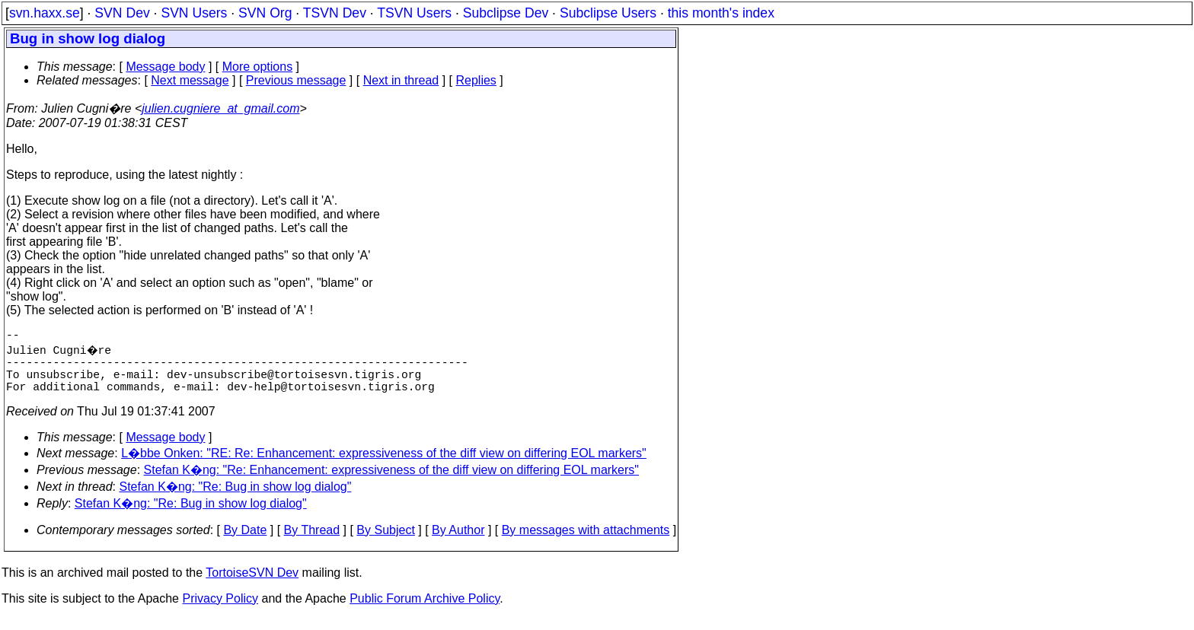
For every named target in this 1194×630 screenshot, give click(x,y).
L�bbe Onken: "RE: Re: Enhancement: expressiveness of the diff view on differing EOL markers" (383, 465)
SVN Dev (121, 13)
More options (257, 66)
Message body (165, 66)
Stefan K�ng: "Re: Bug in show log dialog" (236, 498)
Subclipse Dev (505, 13)
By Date (245, 542)
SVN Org (265, 13)
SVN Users (194, 13)
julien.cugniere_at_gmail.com (220, 108)
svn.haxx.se (44, 13)
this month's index (721, 13)
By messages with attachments (586, 542)
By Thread (312, 542)
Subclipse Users (608, 13)
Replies (476, 80)
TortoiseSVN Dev (252, 584)
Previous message (296, 80)
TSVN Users (414, 13)
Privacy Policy (220, 610)
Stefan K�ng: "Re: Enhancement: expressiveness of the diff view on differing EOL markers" (392, 482)
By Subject (385, 542)
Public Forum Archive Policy (425, 610)
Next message (189, 80)
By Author (458, 542)
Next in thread (401, 80)
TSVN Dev (334, 13)
